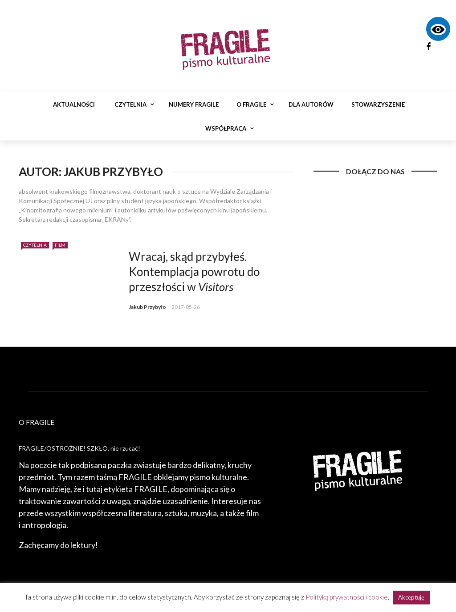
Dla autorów (311, 104)
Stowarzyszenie (378, 104)
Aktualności (74, 104)
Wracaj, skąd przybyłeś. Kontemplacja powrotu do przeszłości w (194, 271)
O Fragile (251, 104)
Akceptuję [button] (411, 597)
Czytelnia (130, 104)
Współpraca (225, 128)
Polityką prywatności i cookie (346, 597)
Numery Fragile (194, 104)
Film (60, 245)
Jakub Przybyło (147, 307)
